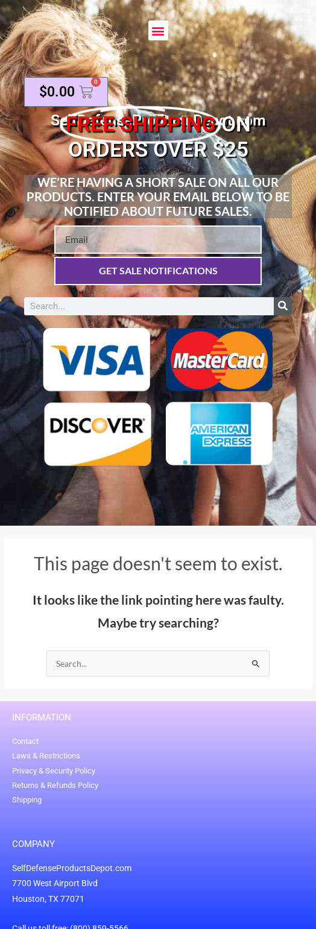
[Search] (283, 306)
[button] (158, 30)
